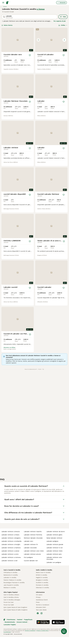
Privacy (38, 597)
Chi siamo (39, 595)
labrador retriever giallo (54, 535)
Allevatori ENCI (41, 607)
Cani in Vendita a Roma (11, 597)
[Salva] (30, 55)
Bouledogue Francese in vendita (14, 582)
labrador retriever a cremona (11, 557)
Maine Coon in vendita (43, 572)
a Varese (41, 9)
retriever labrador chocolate (33, 538)
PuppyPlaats (28, 619)
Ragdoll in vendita (42, 577)
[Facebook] (38, 613)
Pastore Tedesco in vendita (12, 580)
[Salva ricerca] (64, 631)
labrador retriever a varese (10, 551)
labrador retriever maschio (33, 531)
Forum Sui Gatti (9, 605)
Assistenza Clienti (42, 600)
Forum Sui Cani (8, 602)
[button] (51, 40)
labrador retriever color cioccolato (54, 558)
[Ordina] (63, 25)
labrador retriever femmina (33, 535)
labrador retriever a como (10, 554)
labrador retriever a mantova (10, 548)
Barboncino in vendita (11, 575)
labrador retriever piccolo (32, 554)
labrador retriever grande (54, 544)
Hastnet (19, 619)
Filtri (63, 17)
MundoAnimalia (10, 622)
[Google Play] (43, 622)
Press (38, 602)
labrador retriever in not (54, 548)
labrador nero (28, 541)
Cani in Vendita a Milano (11, 595)
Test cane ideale (41, 610)
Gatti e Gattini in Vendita (44, 570)
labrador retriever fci (31, 544)
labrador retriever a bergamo (11, 538)
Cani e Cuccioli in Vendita (12, 570)
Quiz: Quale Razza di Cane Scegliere (15, 607)
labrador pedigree (52, 541)
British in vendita (41, 575)
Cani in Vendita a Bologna (12, 600)
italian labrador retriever (54, 538)
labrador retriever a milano (10, 535)
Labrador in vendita (10, 577)
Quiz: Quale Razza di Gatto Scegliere (15, 610)
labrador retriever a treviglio (10, 544)
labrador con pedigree (53, 562)
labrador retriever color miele (34, 551)
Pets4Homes (11, 619)
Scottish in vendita (42, 582)
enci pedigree (28, 557)
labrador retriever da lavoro (55, 531)
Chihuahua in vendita (10, 572)
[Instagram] (41, 613)
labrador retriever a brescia (10, 531)
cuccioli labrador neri (31, 560)
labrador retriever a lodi (9, 560)
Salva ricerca (7, 25)
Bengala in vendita (42, 580)
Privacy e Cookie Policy (42, 630)
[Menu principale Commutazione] (3, 2)
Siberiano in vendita (42, 587)
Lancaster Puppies (10, 624)
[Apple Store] (58, 622)
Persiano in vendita (42, 585)
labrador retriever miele (54, 551)
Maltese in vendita (10, 587)
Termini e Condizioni (42, 605)
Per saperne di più (60, 21)
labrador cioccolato (30, 548)
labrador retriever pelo (54, 554)
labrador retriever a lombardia (11, 541)
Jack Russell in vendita (11, 585)
